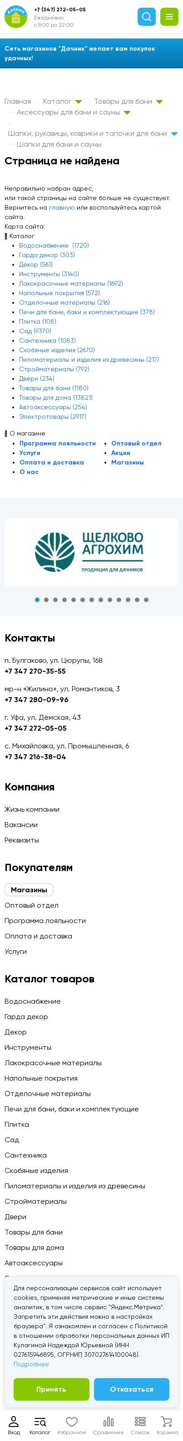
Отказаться (131, 1389)
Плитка (17, 1124)
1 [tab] (37, 600)
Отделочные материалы (48, 1093)
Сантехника (26, 1155)
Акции (120, 453)
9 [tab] (110, 600)
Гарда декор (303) (47, 255)
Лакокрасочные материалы (53, 1062)
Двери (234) (36, 378)
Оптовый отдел (136, 443)
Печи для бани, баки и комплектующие (72, 1109)
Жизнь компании (32, 809)
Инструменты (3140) (49, 274)
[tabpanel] (91, 552)
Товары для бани (128, 101)
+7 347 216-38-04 (35, 756)
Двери (15, 1216)
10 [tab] (119, 600)
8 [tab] (101, 600)
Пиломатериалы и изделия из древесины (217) (89, 359)
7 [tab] (91, 600)
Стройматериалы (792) (54, 369)
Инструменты (28, 1047)
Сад (12, 1139)
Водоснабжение (33, 1001)
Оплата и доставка (52, 462)
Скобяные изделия (36, 1170)
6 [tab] (82, 600)
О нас (29, 472)
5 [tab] (73, 600)
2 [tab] (46, 600)
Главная (18, 101)
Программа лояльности (58, 443)
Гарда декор (26, 1016)
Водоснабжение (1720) (54, 245)
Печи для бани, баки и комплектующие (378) (87, 312)
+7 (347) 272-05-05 (60, 9)
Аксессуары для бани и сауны (73, 112)
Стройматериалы (36, 1201)
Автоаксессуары (34, 1263)
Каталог (62, 101)
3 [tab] (55, 600)
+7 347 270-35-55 (35, 671)
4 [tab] (64, 600)
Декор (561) (36, 264)
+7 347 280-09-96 (37, 699)
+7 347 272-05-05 (36, 728)
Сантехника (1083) (47, 340)
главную (62, 207)
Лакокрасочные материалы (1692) (71, 283)
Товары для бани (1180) (54, 388)
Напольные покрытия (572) (59, 293)
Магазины (127, 462)
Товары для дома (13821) (56, 397)
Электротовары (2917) (52, 416)
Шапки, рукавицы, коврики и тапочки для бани (93, 133)
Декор (16, 1032)
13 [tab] (146, 600)
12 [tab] (137, 600)
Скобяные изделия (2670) (57, 350)
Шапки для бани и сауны (59, 144)
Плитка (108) (37, 321)
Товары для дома (34, 1247)
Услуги (30, 453)
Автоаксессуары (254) (53, 407)
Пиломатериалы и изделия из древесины (75, 1186)
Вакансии (21, 824)
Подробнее (31, 1364)
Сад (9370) (35, 331)
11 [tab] (128, 600)
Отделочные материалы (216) (64, 302)
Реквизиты (22, 840)
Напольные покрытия (41, 1078)
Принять (51, 1389)
